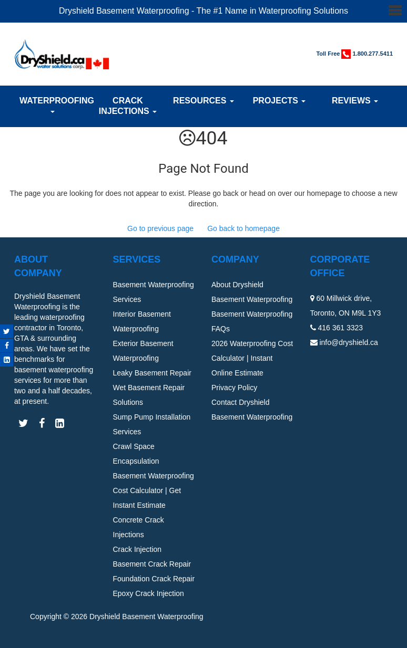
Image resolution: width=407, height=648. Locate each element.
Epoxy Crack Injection (148, 593)
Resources (203, 100)
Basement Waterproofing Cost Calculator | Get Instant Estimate (153, 490)
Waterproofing (52, 104)
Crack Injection (137, 549)
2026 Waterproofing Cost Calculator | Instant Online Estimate (252, 358)
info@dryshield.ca (348, 342)
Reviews (355, 100)
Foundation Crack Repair (154, 578)
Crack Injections (128, 106)
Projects (279, 100)
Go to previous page (160, 228)
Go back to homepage (243, 228)
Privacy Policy (234, 387)
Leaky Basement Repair (152, 373)
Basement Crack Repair (152, 564)
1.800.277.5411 (373, 53)
